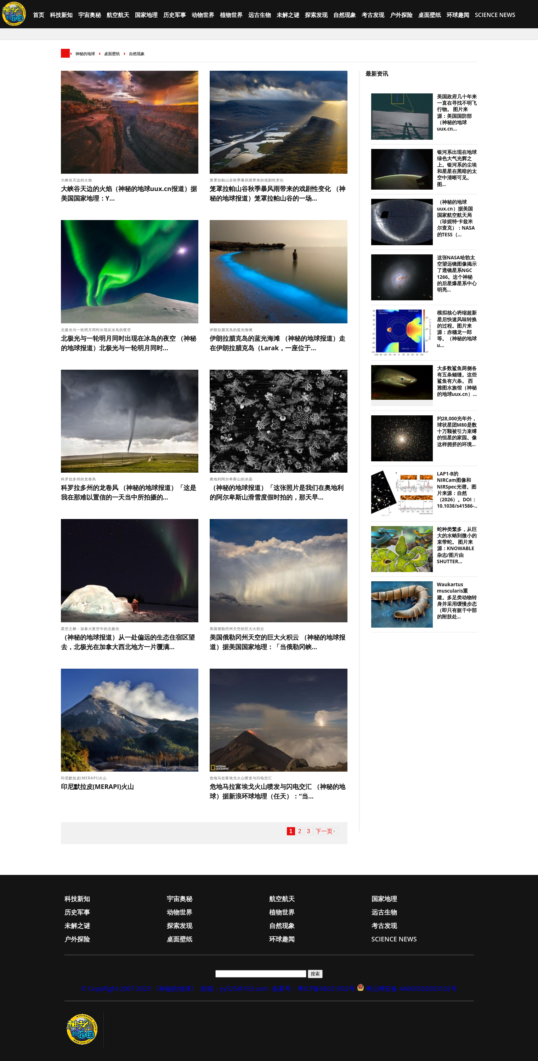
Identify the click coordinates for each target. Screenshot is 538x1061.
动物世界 (203, 15)
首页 (38, 15)
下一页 (324, 831)
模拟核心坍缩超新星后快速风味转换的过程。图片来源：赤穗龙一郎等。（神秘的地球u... (457, 329)
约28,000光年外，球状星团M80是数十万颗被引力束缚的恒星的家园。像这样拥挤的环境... (457, 431)
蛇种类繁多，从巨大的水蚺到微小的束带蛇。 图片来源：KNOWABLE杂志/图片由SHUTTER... (457, 545)
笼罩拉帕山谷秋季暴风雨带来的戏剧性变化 (247, 180)
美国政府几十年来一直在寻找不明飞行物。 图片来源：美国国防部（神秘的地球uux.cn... (457, 112)
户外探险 (401, 15)
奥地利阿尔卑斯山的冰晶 (231, 479)
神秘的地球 (85, 54)
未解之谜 (288, 15)
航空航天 (118, 15)
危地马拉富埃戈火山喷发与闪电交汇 (241, 777)
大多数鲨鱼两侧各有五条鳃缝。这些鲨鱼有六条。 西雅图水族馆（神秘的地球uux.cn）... (457, 381)
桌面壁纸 (429, 15)
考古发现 (373, 15)
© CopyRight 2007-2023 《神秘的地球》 (139, 988)
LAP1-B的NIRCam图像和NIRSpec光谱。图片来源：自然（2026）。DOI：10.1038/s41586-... (457, 490)
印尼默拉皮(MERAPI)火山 (84, 777)
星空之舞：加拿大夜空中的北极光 (90, 628)
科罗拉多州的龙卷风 (78, 479)
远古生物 (259, 15)
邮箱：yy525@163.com (234, 988)
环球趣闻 (458, 15)
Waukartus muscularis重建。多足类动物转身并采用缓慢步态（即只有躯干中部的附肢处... (457, 600)
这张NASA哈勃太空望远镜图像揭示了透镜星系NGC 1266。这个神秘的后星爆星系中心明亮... (457, 273)
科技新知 (61, 15)
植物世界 (231, 15)
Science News (495, 15)
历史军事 (174, 15)
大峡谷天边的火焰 (76, 180)
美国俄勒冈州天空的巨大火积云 (237, 628)
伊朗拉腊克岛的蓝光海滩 (231, 329)
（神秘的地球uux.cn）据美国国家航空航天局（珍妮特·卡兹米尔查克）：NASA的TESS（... (456, 218)
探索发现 (316, 15)
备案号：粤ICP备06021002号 (314, 988)
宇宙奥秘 (89, 15)
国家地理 (146, 15)
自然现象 (344, 15)
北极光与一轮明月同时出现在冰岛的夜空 (96, 329)
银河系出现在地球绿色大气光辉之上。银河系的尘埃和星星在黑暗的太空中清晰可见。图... (457, 168)
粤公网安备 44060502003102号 (411, 988)
